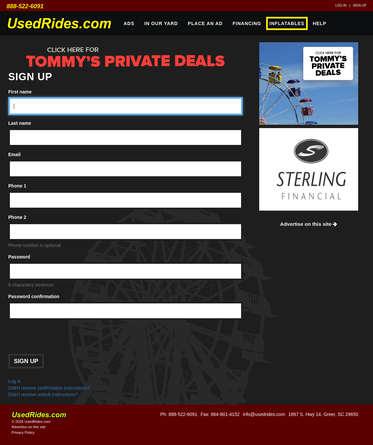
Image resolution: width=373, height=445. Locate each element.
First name (20, 91)
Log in (341, 5)
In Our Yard (161, 23)
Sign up (359, 5)
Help (319, 23)
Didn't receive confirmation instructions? (49, 388)
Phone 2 (17, 217)
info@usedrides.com (264, 414)
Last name (19, 123)
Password (19, 256)
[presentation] (58, 338)
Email (14, 154)
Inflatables (286, 23)
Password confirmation (33, 296)
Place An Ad (205, 23)
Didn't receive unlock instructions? (43, 394)
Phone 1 (17, 185)
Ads (129, 23)
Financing (247, 23)
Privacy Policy (23, 432)
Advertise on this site (308, 224)
